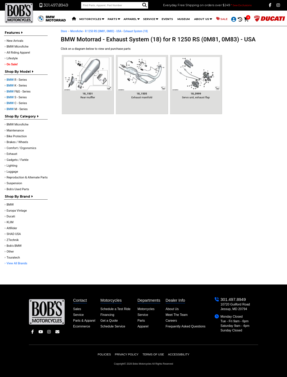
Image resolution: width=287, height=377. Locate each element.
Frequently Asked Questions (185, 326)
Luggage (12, 171)
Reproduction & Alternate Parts (27, 177)
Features (14, 33)
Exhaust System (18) (136, 31)
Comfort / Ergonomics (21, 148)
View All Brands (17, 263)
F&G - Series (18, 91)
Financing (107, 314)
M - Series (17, 109)
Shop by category (21, 116)
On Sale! (12, 64)
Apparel (130, 19)
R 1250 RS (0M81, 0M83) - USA (103, 31)
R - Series (17, 80)
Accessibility (178, 354)
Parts (112, 19)
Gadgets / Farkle (18, 160)
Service (149, 19)
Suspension (14, 183)
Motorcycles (90, 19)
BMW (10, 204)
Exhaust (12, 154)
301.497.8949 (233, 299)
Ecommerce (81, 326)
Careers (171, 320)
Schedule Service (112, 326)
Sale (222, 19)
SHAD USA (14, 234)
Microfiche (76, 31)
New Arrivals (15, 41)
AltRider (12, 228)
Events (167, 19)
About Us (201, 19)
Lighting (12, 165)
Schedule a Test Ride (115, 309)
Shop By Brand (19, 196)
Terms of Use (153, 354)
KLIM (10, 222)
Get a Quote (109, 320)
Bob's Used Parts (18, 189)
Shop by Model (19, 72)
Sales (77, 309)
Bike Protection (17, 136)
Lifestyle (12, 58)
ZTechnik (13, 240)
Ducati (11, 216)
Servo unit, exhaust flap (196, 78)
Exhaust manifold (142, 78)
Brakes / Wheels (17, 142)
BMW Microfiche (18, 46)
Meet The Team (177, 314)
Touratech (13, 257)
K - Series (17, 85)
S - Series (17, 97)
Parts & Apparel (84, 320)
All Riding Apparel (18, 52)
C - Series (17, 103)
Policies (104, 354)
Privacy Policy (127, 354)
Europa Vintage (17, 210)
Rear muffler (88, 78)
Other (10, 251)
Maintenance (15, 130)
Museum (183, 19)
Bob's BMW (14, 246)
